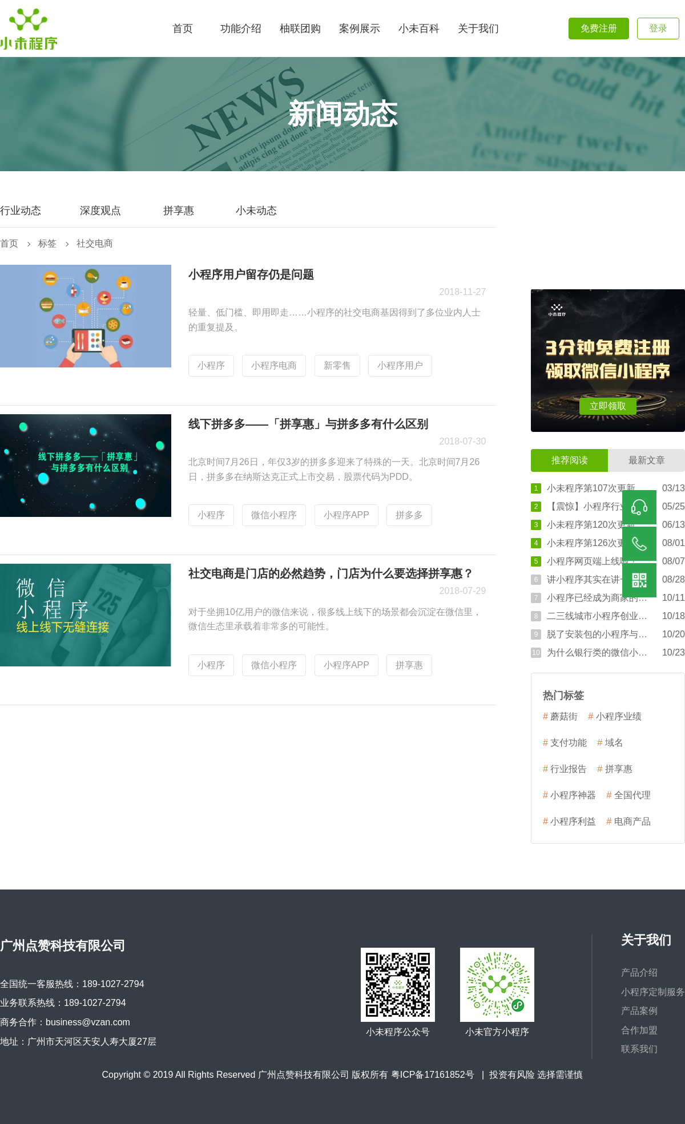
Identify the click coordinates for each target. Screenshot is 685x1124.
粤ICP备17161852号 (432, 1074)
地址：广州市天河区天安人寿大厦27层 (78, 1041)
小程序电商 (274, 365)
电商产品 (628, 821)
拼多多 (409, 515)
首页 (9, 243)
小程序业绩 (614, 716)
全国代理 (628, 795)
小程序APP (346, 515)
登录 (658, 28)
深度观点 (100, 210)
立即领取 (608, 406)
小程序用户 (400, 365)
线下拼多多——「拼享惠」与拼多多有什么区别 (308, 424)
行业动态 (20, 210)
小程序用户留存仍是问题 (251, 274)
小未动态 (256, 210)
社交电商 (94, 243)
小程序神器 (569, 795)
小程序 (211, 365)
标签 (47, 243)
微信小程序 (274, 515)
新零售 (337, 365)
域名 (610, 742)
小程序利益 (569, 821)
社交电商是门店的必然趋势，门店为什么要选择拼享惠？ (331, 573)
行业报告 (565, 769)
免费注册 (599, 28)
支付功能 (565, 742)
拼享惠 (178, 210)
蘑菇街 (560, 716)
